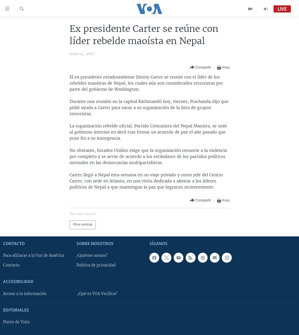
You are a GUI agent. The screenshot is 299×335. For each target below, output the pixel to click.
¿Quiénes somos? (91, 255)
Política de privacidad (96, 265)
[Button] (200, 67)
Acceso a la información (25, 293)
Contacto (11, 265)
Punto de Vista (16, 322)
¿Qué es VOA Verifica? (97, 293)
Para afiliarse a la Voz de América (33, 255)
